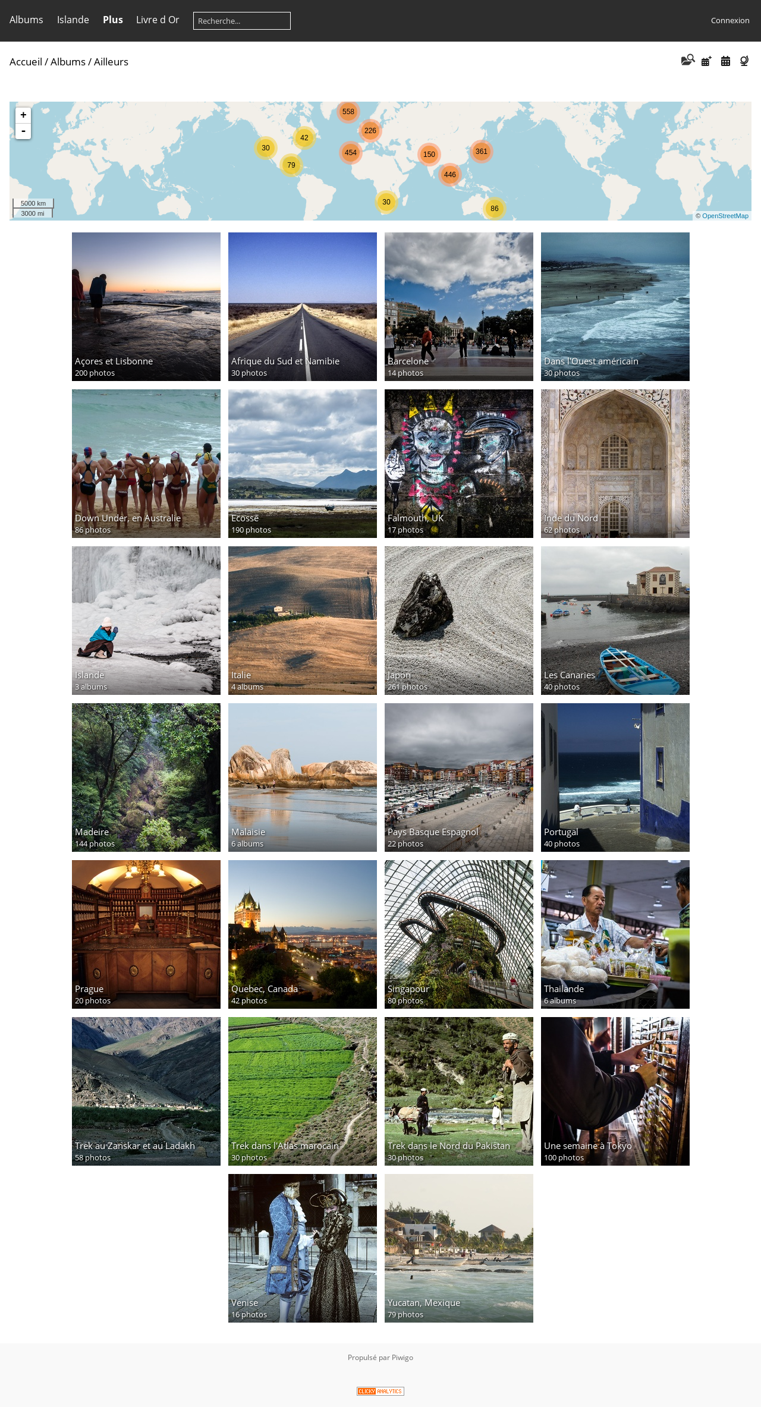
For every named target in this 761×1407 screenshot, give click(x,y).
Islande (73, 19)
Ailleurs (111, 61)
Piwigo (402, 1357)
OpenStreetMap (725, 215)
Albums (26, 19)
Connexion (730, 20)
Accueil (26, 61)
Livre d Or (158, 19)
